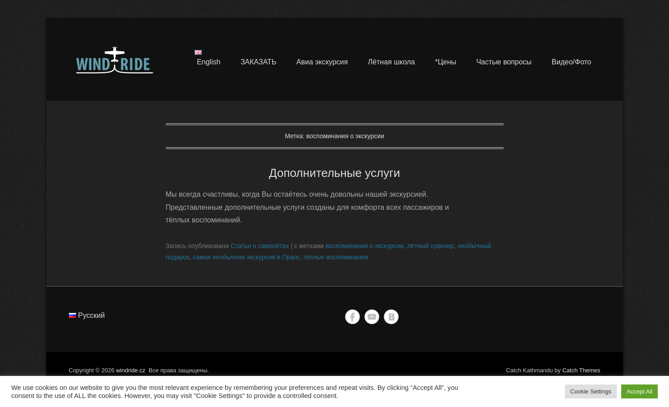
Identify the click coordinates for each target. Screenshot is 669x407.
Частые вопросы (504, 62)
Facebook (352, 316)
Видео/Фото (572, 62)
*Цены (445, 62)
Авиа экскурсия (322, 62)
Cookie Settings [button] (590, 391)
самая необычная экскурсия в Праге (246, 257)
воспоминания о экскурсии (365, 245)
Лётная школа (391, 62)
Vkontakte (391, 316)
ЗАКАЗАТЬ (259, 62)
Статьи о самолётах (260, 245)
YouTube (371, 316)
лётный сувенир (430, 245)
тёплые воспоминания (335, 257)
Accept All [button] (639, 391)
